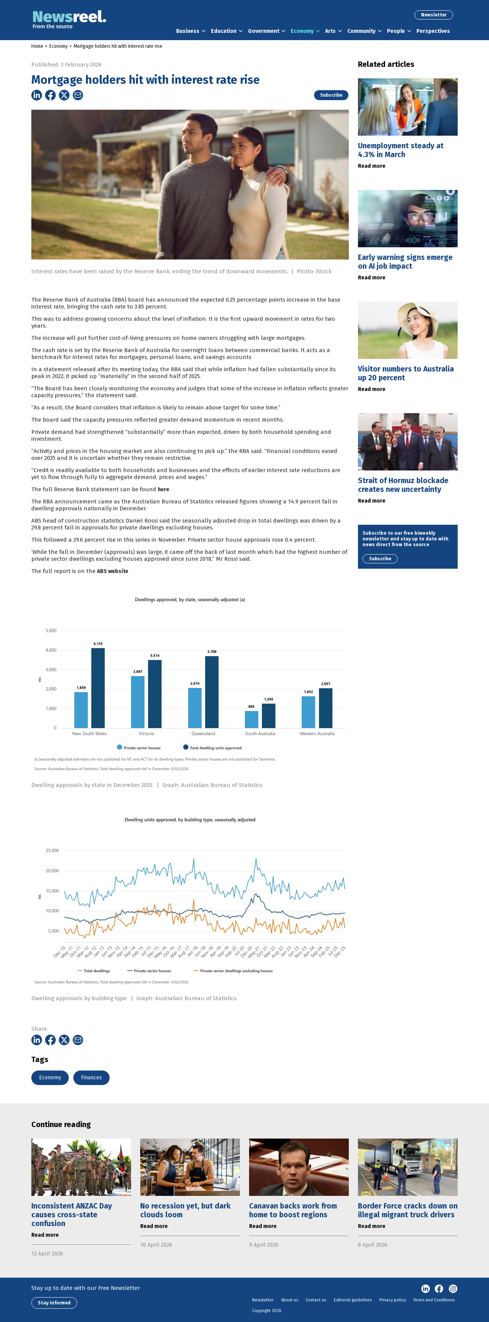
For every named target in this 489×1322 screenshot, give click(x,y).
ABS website (112, 589)
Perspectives (433, 31)
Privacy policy (392, 1300)
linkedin (425, 1289)
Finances (91, 1077)
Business (187, 31)
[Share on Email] (78, 95)
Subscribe (331, 95)
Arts (330, 31)
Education (223, 31)
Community (361, 31)
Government (263, 31)
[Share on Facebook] (50, 95)
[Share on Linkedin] (36, 95)
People (396, 31)
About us (289, 1300)
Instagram (453, 1289)
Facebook (439, 1289)
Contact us (316, 1300)
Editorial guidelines (353, 1300)
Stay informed (54, 1303)
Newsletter (434, 15)
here (163, 507)
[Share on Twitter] (64, 95)
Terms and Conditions (434, 1300)
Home (37, 46)
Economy (302, 31)
